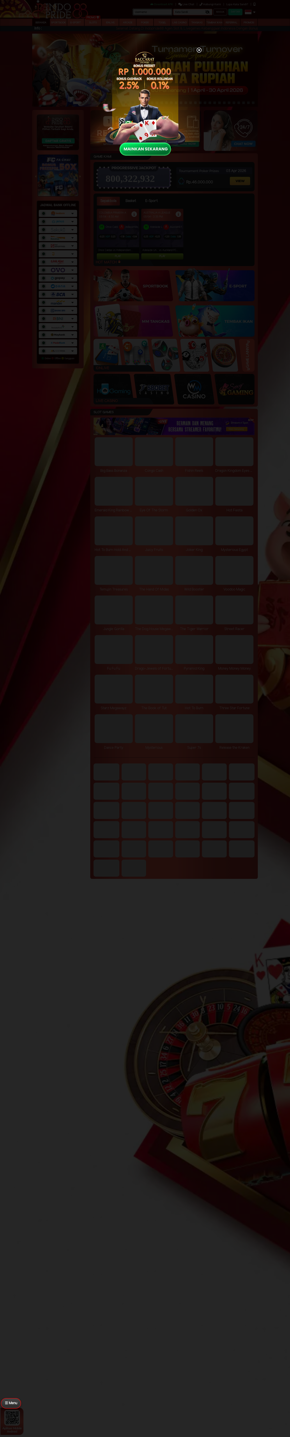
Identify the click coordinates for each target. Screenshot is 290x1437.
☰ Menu (11, 1403)
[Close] (199, 50)
